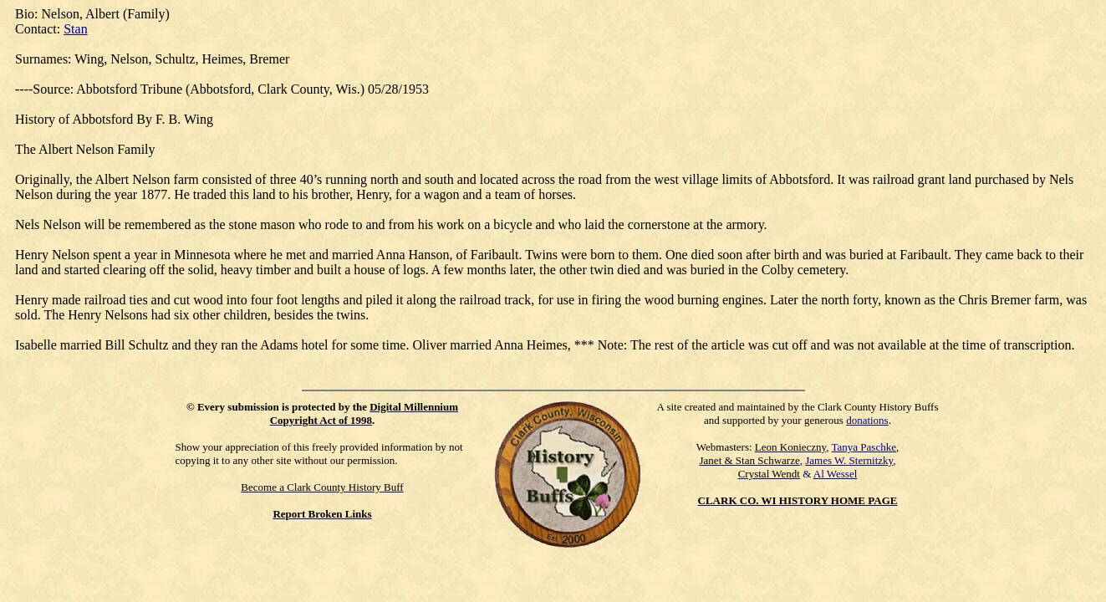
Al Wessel (835, 473)
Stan (75, 29)
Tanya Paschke (864, 447)
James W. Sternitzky (849, 460)
